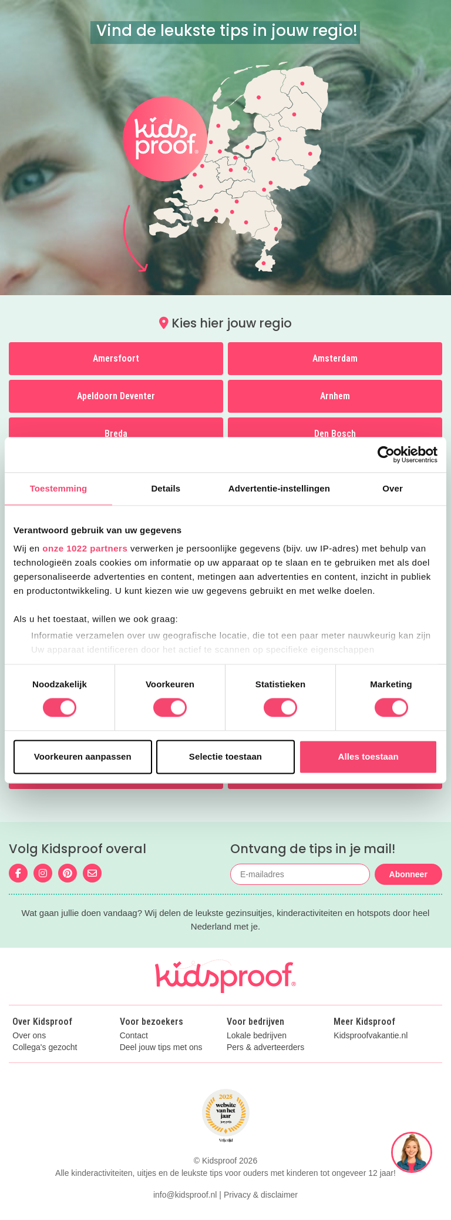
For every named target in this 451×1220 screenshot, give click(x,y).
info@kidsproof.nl (185, 1194)
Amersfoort (116, 358)
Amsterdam (335, 358)
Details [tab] (165, 488)
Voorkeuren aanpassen (83, 756)
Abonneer (408, 874)
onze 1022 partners (84, 548)
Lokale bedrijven (257, 1035)
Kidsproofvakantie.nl (371, 1035)
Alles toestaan (368, 756)
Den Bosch (335, 433)
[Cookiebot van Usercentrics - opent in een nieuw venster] (386, 454)
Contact (134, 1035)
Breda (116, 433)
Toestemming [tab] (58, 488)
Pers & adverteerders (265, 1047)
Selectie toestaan (225, 756)
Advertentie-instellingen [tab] (279, 488)
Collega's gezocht (44, 1047)
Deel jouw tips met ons (161, 1047)
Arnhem (335, 396)
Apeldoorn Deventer (116, 396)
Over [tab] (392, 488)
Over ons (29, 1035)
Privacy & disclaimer (261, 1194)
